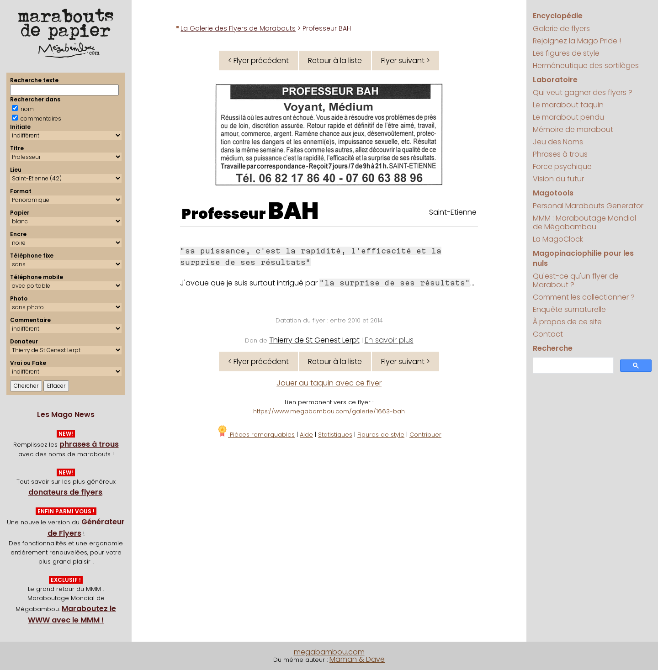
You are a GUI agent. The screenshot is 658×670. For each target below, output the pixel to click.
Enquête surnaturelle (569, 309)
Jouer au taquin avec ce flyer (329, 383)
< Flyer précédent (258, 60)
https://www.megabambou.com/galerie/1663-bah (329, 411)
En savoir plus (389, 340)
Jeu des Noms (558, 142)
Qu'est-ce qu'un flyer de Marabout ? (576, 280)
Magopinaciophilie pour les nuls (583, 258)
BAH (293, 211)
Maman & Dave (357, 659)
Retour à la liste (335, 60)
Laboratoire (555, 79)
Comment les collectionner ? (584, 297)
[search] (572, 365)
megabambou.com (329, 652)
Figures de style (380, 434)
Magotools (553, 193)
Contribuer (425, 434)
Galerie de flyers (561, 28)
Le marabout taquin (568, 105)
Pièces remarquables (256, 434)
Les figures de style (566, 53)
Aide (306, 434)
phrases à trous (89, 444)
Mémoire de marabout (573, 129)
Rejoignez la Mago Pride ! (577, 41)
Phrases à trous (560, 154)
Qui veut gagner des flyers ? (582, 92)
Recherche (553, 348)
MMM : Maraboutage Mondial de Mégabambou (584, 222)
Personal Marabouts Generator (588, 205)
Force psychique (562, 166)
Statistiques (335, 434)
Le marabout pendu (568, 117)
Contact (548, 334)
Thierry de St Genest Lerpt (314, 340)
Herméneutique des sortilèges (586, 65)
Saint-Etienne (453, 212)
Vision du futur (558, 179)
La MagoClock (558, 239)
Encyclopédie (558, 16)
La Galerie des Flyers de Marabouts (238, 28)
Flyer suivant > (405, 60)
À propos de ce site (567, 322)
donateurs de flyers (65, 492)
